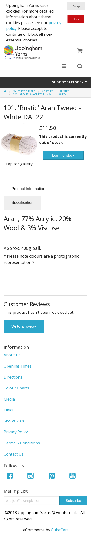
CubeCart (59, 529)
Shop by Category (69, 82)
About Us (12, 355)
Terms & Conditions (22, 443)
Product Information (28, 189)
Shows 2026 (14, 421)
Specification (22, 202)
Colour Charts (16, 388)
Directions (13, 377)
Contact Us (14, 454)
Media (9, 399)
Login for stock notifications (63, 156)
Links (8, 410)
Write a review (23, 326)
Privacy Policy (16, 432)
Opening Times (18, 366)
